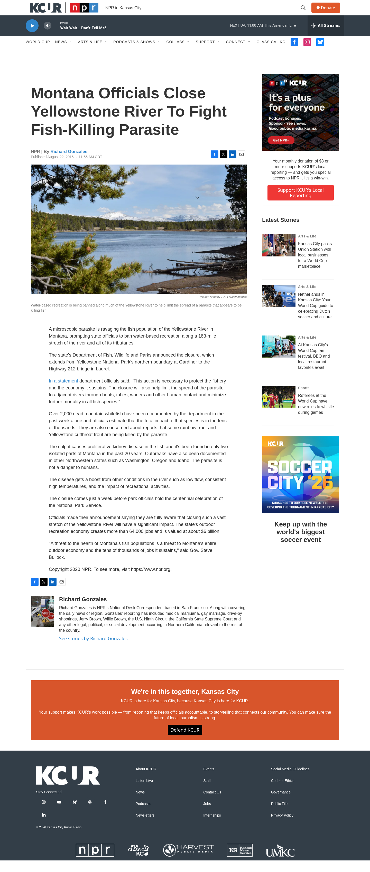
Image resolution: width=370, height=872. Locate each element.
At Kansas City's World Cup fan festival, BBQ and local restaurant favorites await (314, 367)
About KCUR (146, 781)
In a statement (63, 392)
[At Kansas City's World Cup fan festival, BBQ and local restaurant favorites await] (278, 358)
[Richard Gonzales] (42, 623)
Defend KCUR (184, 741)
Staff (207, 792)
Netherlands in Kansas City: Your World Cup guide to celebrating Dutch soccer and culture (315, 317)
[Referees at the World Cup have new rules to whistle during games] (278, 409)
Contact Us (212, 804)
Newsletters (145, 827)
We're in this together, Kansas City (185, 703)
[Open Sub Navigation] (71, 53)
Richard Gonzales (69, 163)
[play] (32, 37)
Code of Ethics (282, 792)
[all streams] (326, 37)
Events (208, 781)
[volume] (47, 37)
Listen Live (144, 792)
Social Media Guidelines (290, 781)
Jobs (207, 815)
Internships (212, 827)
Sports (303, 399)
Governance (281, 804)
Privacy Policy (282, 827)
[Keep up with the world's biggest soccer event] (300, 486)
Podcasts (143, 815)
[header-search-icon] (305, 13)
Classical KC (271, 53)
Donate (331, 13)
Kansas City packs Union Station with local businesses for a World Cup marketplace (315, 266)
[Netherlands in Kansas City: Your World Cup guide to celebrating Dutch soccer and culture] (278, 307)
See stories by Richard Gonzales (93, 650)
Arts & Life (90, 53)
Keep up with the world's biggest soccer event (300, 543)
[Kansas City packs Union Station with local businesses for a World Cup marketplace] (278, 257)
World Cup (38, 53)
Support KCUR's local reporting (301, 204)
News (61, 53)
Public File (279, 815)
